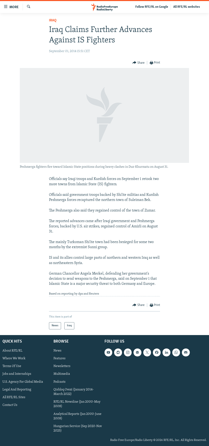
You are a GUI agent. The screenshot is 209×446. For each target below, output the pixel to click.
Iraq (53, 20)
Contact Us (9, 405)
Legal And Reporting (16, 389)
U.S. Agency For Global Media (22, 381)
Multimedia (61, 374)
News (57, 350)
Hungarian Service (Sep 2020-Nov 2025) (77, 428)
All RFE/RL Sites (13, 397)
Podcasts (59, 381)
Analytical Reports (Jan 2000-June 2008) (77, 416)
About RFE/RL (12, 350)
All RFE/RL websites (186, 7)
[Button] (138, 63)
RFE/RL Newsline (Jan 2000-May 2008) (76, 404)
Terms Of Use (11, 366)
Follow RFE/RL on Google (151, 7)
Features (59, 358)
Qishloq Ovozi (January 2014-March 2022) (73, 392)
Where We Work (14, 358)
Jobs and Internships (16, 374)
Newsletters (61, 366)
